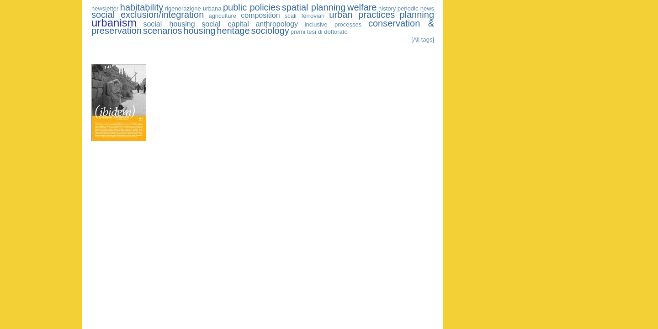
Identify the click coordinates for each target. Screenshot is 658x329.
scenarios (162, 31)
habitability (142, 7)
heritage (233, 31)
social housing (169, 24)
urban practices (362, 15)
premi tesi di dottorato (319, 31)
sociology (270, 31)
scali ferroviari (304, 15)
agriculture (222, 15)
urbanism (114, 22)
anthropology (276, 24)
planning (416, 15)
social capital (225, 24)
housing (199, 31)
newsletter (104, 8)
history (387, 8)
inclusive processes (333, 24)
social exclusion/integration (147, 15)
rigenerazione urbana (193, 8)
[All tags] (422, 39)
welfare (362, 7)
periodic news (416, 8)
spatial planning (314, 7)
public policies (251, 7)
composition (260, 15)
